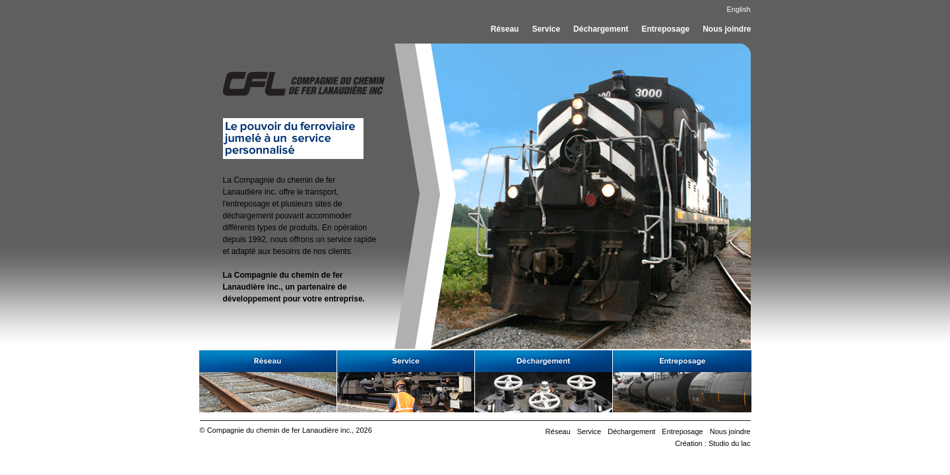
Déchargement (600, 29)
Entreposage (665, 29)
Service (546, 29)
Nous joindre (727, 29)
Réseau (505, 29)
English (738, 9)
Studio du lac (730, 443)
